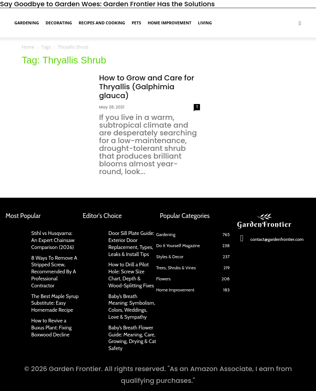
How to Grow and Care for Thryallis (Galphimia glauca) (146, 87)
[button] (300, 22)
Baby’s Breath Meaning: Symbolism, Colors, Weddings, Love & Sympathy (129, 292)
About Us (76, 377)
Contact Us (122, 377)
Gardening (26, 22)
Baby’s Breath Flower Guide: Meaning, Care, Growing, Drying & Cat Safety (128, 321)
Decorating (59, 22)
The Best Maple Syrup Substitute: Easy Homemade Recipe (51, 289)
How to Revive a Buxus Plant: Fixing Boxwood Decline (52, 311)
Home (28, 47)
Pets (136, 22)
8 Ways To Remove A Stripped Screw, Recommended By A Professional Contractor (53, 264)
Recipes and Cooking (101, 22)
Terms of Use (233, 377)
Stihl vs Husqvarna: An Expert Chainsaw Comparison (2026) (52, 238)
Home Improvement (170, 22)
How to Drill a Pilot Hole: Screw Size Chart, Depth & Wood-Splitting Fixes (131, 267)
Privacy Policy (176, 377)
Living (205, 22)
